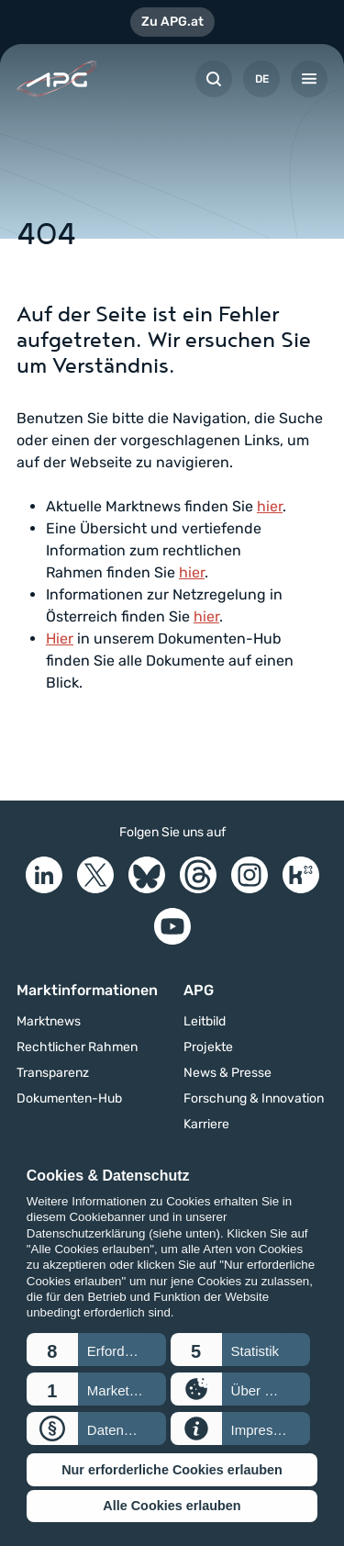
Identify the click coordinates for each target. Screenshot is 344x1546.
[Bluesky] (146, 875)
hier (270, 506)
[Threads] (198, 875)
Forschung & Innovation (253, 1099)
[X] (95, 875)
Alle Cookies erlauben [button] (171, 1505)
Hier (59, 638)
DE (262, 79)
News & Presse (227, 1073)
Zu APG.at (172, 21)
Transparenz (53, 1073)
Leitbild (204, 1021)
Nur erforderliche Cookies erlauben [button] (172, 1469)
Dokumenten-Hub (69, 1099)
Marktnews (49, 1021)
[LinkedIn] (44, 875)
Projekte (208, 1047)
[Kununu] (301, 875)
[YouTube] (172, 926)
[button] (96, 1349)
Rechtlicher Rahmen (77, 1047)
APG (198, 990)
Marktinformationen (87, 990)
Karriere (206, 1124)
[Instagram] (249, 875)
